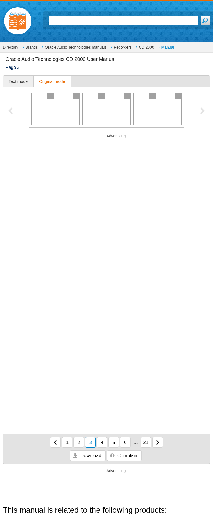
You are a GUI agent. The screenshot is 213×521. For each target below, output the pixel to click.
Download (87, 455)
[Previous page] (55, 442)
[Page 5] (144, 109)
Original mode (52, 81)
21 (145, 442)
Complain (123, 455)
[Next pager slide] (202, 111)
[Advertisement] (106, 147)
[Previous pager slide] (11, 111)
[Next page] (157, 442)
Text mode (18, 81)
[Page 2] (68, 109)
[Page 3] (93, 109)
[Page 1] (42, 109)
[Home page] (17, 21)
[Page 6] (170, 109)
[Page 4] (119, 109)
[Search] (123, 20)
